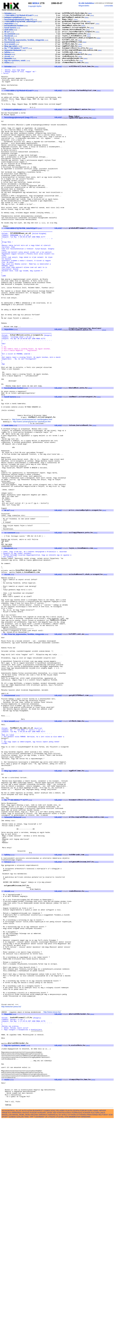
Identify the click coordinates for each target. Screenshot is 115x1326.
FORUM (83, 1317)
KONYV (68, 1319)
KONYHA (61, 1319)
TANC (26, 1323)
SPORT (5, 1323)
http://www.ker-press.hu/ (11, 1194)
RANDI (95, 1321)
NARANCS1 (53, 1321)
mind (14, 13)
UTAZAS (51, 1323)
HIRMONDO (17, 1319)
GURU (90, 1317)
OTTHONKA (81, 1321)
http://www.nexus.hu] (51, 1201)
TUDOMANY (39, 1323)
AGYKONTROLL (8, 1317)
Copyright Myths (35, 6)
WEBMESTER (75, 1323)
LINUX (102, 1319)
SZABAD (12, 1323)
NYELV (65, 1321)
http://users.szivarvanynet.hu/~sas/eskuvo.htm (32, 492)
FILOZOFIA (75, 1317)
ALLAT (18, 1317)
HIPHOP (102, 1317)
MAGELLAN (7, 1321)
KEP (55, 1319)
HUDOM (33, 1319)
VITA (66, 1323)
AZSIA (29, 1317)
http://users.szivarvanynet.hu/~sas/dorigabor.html (32, 490)
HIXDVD (25, 1319)
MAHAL (15, 1321)
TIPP (32, 1323)
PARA (89, 1321)
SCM (111, 1321)
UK (46, 1323)
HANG (95, 1317)
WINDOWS (85, 1323)
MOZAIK (34, 1321)
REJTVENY (103, 1321)
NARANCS (42, 1321)
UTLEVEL (60, 1323)
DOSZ (53, 1317)
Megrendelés (84, 6)
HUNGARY (41, 1319)
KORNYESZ (77, 1319)
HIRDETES (6, 1319)
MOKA (35, 3)
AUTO (24, 1317)
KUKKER (86, 1319)
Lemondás (108, 6)
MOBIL (22, 1321)
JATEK (49, 1319)
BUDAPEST (38, 1317)
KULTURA (95, 1319)
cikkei (89, 13)
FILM (67, 1317)
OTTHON (72, 1321)
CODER (46, 1317)
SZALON (20, 1323)
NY (60, 1321)
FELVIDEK (60, 1317)
